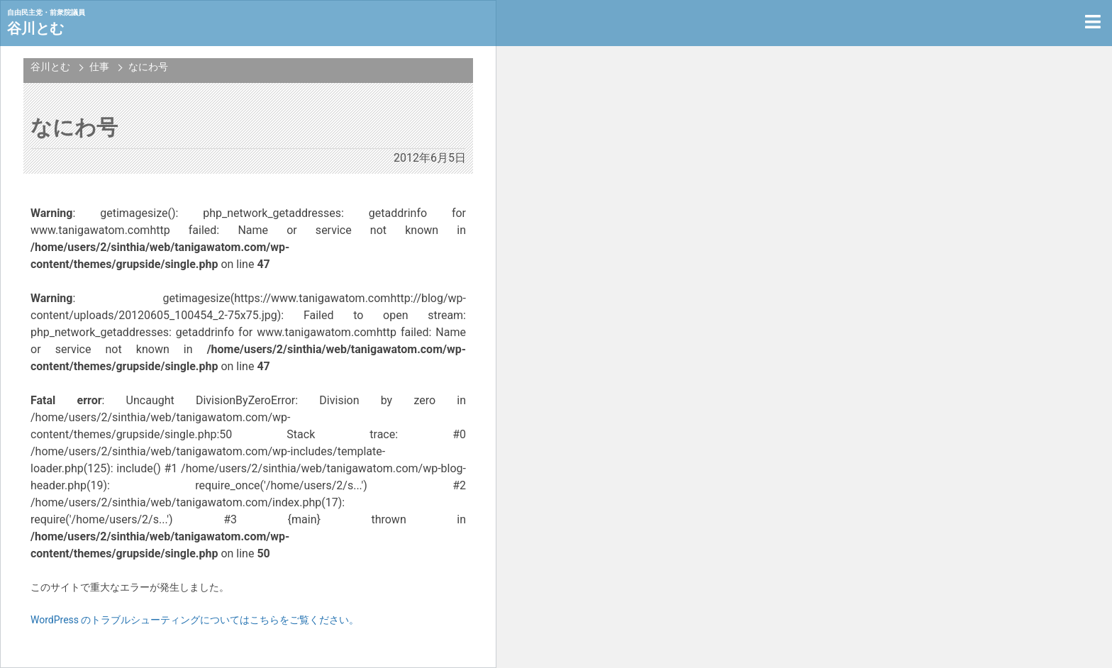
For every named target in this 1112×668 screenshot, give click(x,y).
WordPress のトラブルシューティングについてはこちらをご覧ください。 (195, 619)
